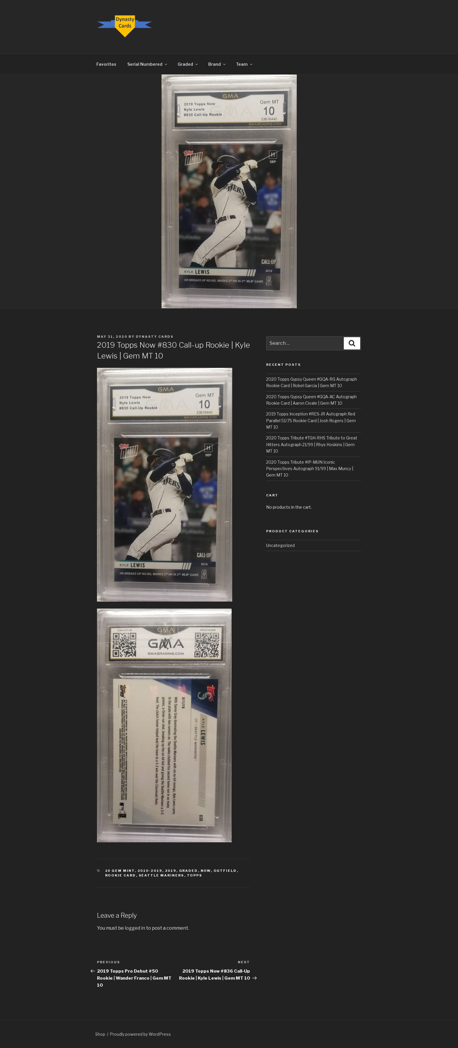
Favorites (106, 64)
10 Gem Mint (120, 871)
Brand (217, 64)
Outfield (225, 871)
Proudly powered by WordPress (140, 1034)
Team (244, 64)
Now (206, 871)
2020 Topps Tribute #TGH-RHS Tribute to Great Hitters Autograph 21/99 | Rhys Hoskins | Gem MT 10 (311, 444)
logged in (135, 928)
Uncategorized (280, 545)
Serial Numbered (147, 64)
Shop (100, 1034)
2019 (170, 871)
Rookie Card (120, 875)
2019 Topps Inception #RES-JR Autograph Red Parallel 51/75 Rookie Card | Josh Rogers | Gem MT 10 (311, 420)
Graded (188, 64)
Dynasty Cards (155, 337)
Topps (194, 875)
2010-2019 (150, 871)
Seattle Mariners (161, 875)
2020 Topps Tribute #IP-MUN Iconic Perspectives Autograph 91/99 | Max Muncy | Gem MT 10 (309, 469)
